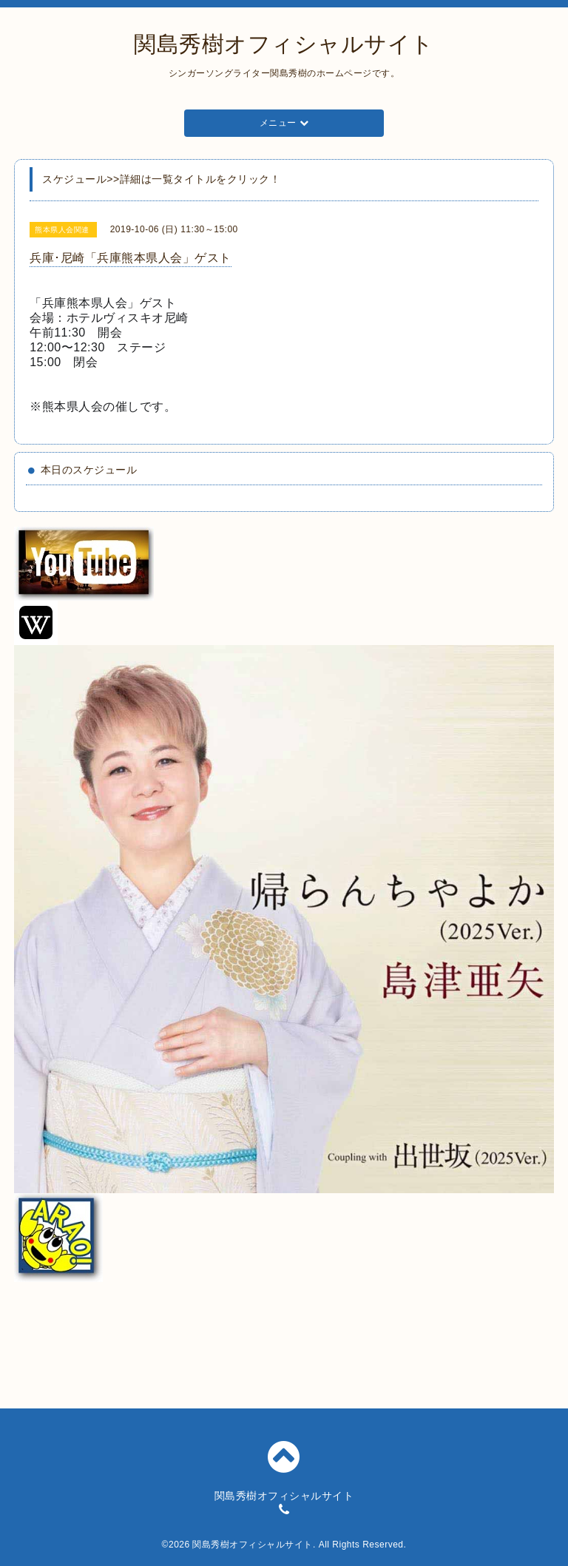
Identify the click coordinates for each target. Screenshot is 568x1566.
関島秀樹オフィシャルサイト (284, 44)
